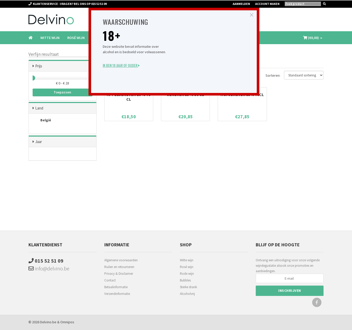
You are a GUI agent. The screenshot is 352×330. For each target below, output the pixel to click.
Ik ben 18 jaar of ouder (121, 65)
